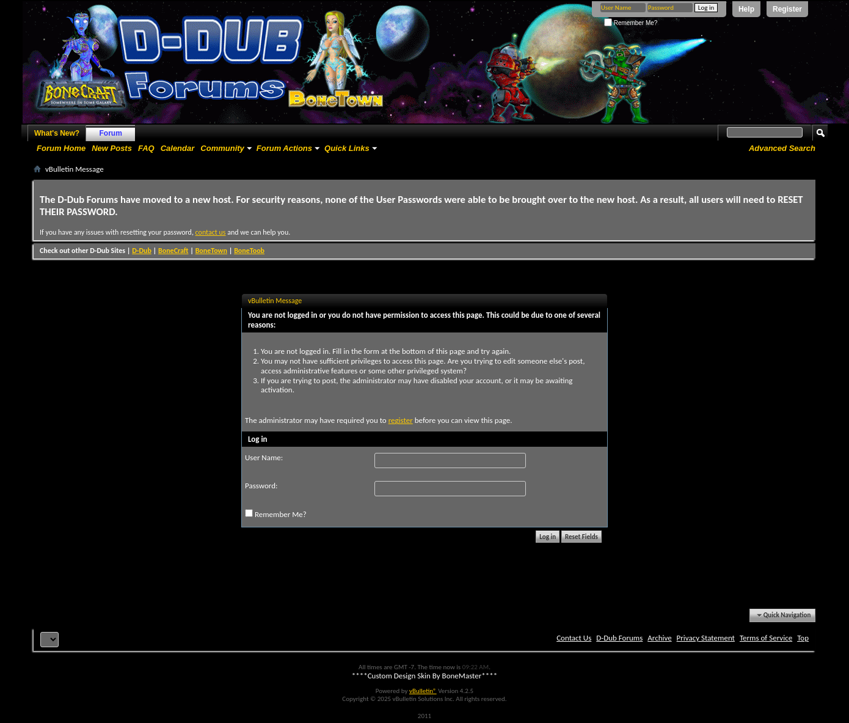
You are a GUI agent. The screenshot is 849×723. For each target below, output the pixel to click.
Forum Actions (284, 148)
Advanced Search (782, 148)
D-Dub (141, 250)
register (400, 420)
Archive (659, 637)
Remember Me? (630, 23)
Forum (111, 133)
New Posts (112, 148)
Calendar (178, 148)
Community (222, 148)
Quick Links (347, 148)
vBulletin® (423, 691)
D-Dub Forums (619, 637)
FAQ (146, 148)
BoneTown (211, 250)
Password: (261, 485)
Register (787, 9)
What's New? (56, 133)
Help (746, 9)
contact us (210, 232)
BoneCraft (173, 250)
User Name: (264, 457)
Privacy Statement (706, 637)
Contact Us (573, 637)
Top (803, 637)
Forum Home (61, 148)
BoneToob (249, 250)
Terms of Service (766, 637)
